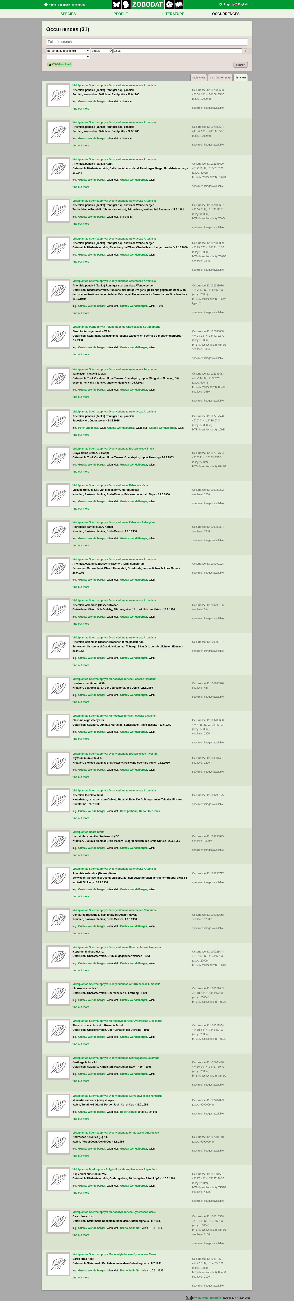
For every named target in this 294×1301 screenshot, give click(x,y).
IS (236, 1298)
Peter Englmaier (88, 427)
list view (241, 77)
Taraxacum (150, 369)
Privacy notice (200, 1298)
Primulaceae (137, 1132)
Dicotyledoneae (118, 85)
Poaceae (138, 679)
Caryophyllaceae (139, 1095)
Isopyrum (155, 947)
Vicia (145, 485)
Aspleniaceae (134, 1169)
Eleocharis (155, 1020)
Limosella (154, 984)
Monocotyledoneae (121, 679)
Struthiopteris (151, 326)
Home (50, 4)
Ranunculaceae (138, 947)
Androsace (152, 1132)
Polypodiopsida (115, 326)
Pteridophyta (97, 326)
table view (198, 77)
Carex (152, 1212)
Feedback (64, 4)
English (241, 4)
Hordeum (150, 679)
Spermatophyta (98, 85)
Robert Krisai (128, 1111)
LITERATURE (173, 14)
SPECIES (68, 14)
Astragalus (148, 522)
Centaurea (150, 910)
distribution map (220, 77)
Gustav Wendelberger (91, 101)
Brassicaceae (137, 448)
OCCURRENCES (225, 14)
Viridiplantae (80, 85)
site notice (78, 4)
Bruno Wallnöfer (130, 1228)
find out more (81, 108)
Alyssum (152, 753)
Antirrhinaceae (138, 984)
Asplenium (150, 1169)
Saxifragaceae (138, 1057)
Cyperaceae (140, 1020)
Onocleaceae (134, 326)
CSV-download (60, 64)
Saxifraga (153, 1057)
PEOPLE (121, 14)
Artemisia (150, 85)
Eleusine (150, 715)
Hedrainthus (96, 832)
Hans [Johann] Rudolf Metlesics (140, 811)
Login (227, 4)
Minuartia (156, 1095)
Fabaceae (135, 485)
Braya (150, 448)
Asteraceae (136, 85)
